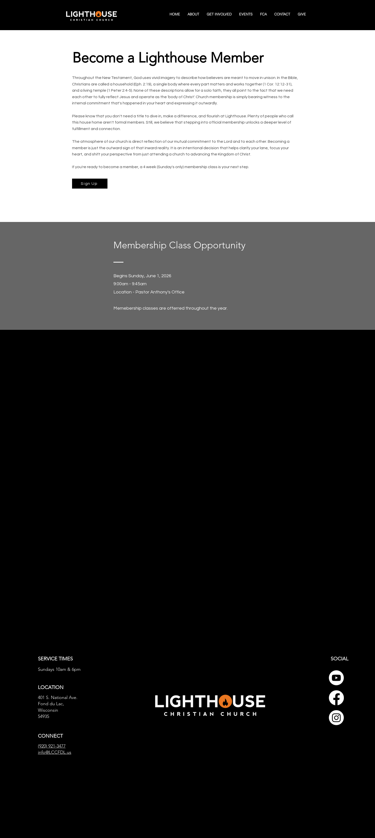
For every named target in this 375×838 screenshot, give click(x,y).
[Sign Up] (89, 184)
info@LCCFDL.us (54, 752)
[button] (219, 14)
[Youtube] (336, 677)
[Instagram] (336, 717)
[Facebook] (336, 697)
